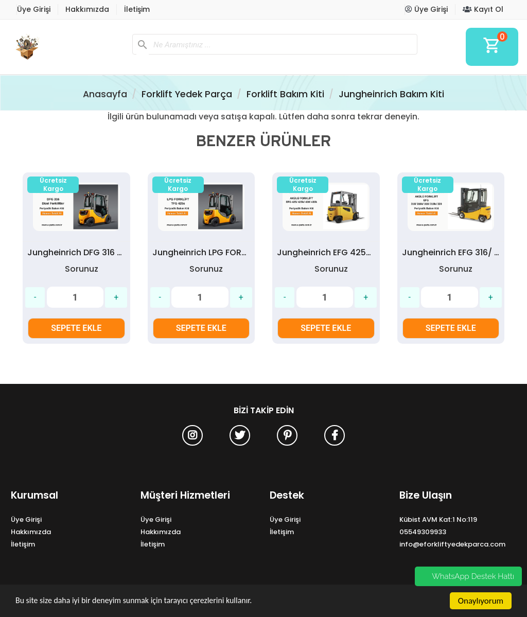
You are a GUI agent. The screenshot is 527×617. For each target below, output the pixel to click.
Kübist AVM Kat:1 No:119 (438, 519)
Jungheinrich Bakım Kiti (391, 94)
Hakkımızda (87, 9)
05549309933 (422, 532)
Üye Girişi (33, 9)
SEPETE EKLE (76, 328)
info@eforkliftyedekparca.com (452, 544)
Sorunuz (81, 269)
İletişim (137, 9)
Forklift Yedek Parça (187, 94)
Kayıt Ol (483, 9)
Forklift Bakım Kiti (285, 94)
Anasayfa (105, 94)
